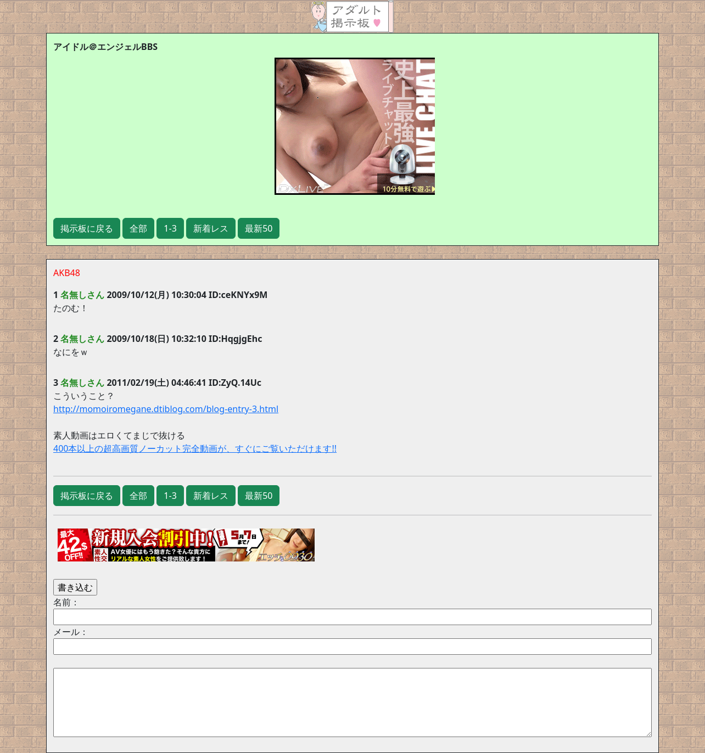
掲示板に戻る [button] (86, 228)
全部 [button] (138, 228)
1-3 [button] (170, 228)
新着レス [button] (210, 228)
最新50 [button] (258, 228)
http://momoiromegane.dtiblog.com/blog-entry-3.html (165, 409)
